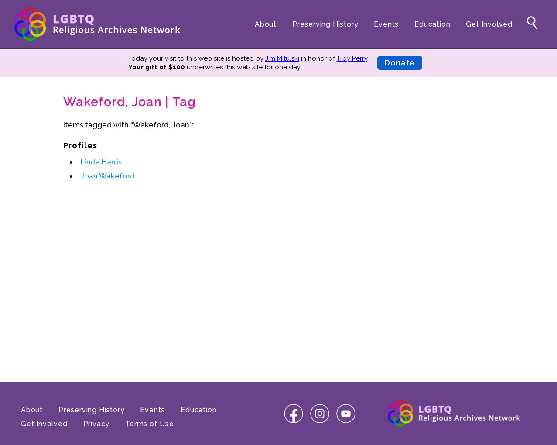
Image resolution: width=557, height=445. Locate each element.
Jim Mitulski (282, 58)
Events (386, 24)
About (266, 24)
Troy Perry (352, 58)
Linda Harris (101, 161)
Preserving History (325, 24)
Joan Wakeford (108, 175)
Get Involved (489, 24)
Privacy (96, 424)
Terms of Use (149, 424)
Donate (399, 62)
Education (432, 24)
